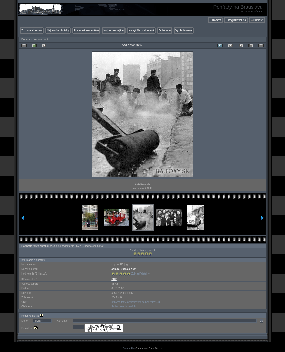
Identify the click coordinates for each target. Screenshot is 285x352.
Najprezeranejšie (113, 30)
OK (261, 321)
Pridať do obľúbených (123, 306)
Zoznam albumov (31, 30)
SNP (114, 279)
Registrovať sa (237, 20)
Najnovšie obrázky (58, 30)
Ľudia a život (40, 39)
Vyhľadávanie (183, 30)
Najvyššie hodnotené (141, 30)
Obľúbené (165, 30)
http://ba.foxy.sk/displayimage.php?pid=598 (135, 302)
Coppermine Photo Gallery (148, 348)
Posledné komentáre (86, 30)
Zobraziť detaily (140, 273)
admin (115, 269)
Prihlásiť (258, 20)
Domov (216, 20)
